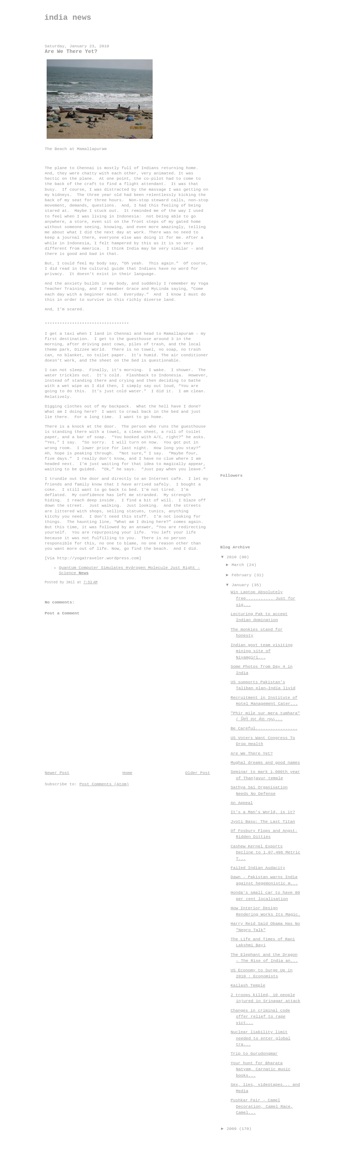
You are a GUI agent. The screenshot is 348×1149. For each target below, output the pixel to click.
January (242, 585)
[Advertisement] (248, 144)
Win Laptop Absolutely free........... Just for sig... (263, 598)
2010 (233, 557)
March (239, 564)
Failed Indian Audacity (258, 867)
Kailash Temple (248, 985)
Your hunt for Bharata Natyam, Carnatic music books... (260, 1069)
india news (68, 17)
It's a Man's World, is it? (263, 812)
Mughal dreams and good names (265, 762)
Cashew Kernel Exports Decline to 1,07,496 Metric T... (265, 852)
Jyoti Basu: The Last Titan (263, 821)
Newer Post (57, 772)
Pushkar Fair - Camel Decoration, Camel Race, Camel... (262, 1106)
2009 (233, 1128)
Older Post (197, 772)
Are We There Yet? (252, 753)
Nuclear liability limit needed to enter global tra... (260, 1038)
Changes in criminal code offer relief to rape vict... (260, 1016)
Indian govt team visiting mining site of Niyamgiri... (262, 651)
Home (127, 772)
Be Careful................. (264, 728)
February (243, 575)
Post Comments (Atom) (104, 784)
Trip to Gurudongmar (254, 1053)
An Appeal (242, 802)
